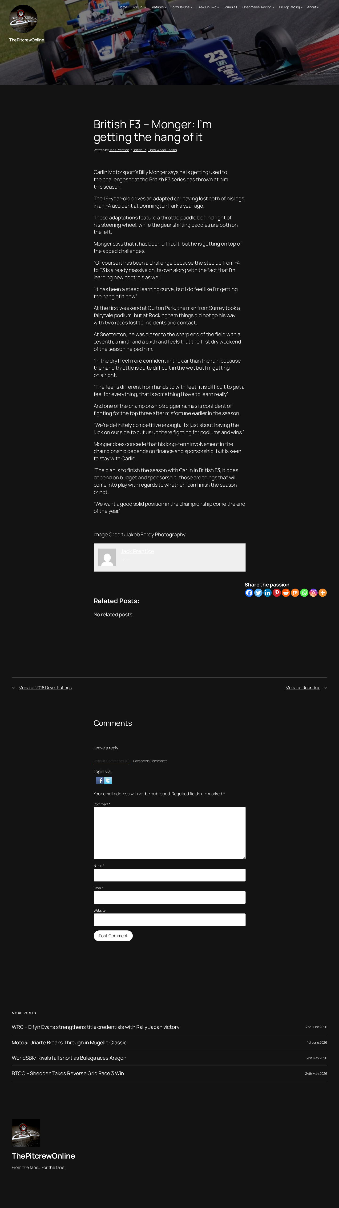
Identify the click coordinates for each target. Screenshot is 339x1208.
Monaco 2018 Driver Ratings (45, 687)
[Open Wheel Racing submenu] (273, 7)
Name (99, 865)
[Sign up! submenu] (145, 7)
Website (99, 910)
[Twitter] (258, 593)
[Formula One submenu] (191, 7)
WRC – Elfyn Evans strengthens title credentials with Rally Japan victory (96, 1027)
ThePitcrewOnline (26, 40)
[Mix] (295, 593)
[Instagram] (313, 593)
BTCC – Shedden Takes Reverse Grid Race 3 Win (68, 1073)
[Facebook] (249, 593)
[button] (100, 780)
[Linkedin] (267, 593)
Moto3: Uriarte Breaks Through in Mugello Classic (69, 1043)
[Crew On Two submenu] (218, 7)
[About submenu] (318, 7)
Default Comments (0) (112, 761)
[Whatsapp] (304, 593)
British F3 (139, 150)
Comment (102, 804)
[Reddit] (286, 593)
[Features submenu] (165, 7)
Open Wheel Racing (162, 150)
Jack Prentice (119, 150)
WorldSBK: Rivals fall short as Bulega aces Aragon (69, 1058)
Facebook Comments (150, 761)
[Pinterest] (277, 593)
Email (99, 888)
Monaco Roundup (303, 687)
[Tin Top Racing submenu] (302, 7)
